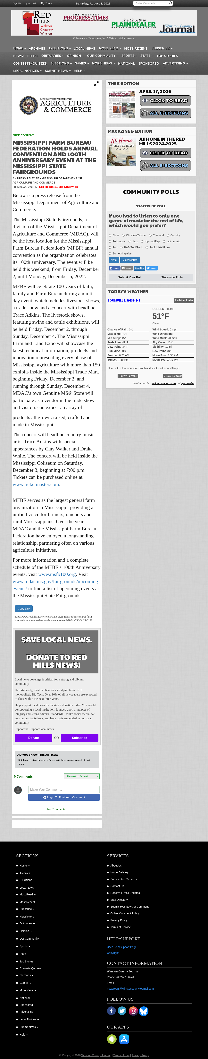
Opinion (74, 56)
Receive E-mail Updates (125, 892)
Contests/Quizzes (30, 63)
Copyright (113, 952)
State (145, 56)
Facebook (111, 1011)
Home (18, 48)
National (126, 63)
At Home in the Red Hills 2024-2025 (162, 141)
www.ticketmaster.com (36, 484)
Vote (114, 259)
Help (35, 3)
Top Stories (167, 56)
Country (173, 235)
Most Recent (136, 48)
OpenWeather (187, 383)
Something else (120, 253)
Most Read (108, 48)
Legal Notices (26, 71)
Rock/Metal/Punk (158, 247)
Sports (127, 56)
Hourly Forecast (127, 375)
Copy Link (24, 608)
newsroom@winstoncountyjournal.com (130, 988)
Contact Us (117, 886)
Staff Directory (119, 899)
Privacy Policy (119, 920)
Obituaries (51, 56)
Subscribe (161, 48)
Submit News (56, 71)
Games (80, 63)
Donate (33, 737)
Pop (113, 247)
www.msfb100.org (57, 574)
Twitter (122, 1011)
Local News (84, 48)
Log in (27, 3)
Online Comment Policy (125, 913)
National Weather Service (164, 383)
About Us (116, 865)
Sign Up (17, 3)
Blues (114, 235)
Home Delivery (120, 872)
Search (171, 3)
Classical (156, 235)
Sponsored (149, 63)
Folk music (117, 241)
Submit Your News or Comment (130, 906)
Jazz (133, 241)
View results (130, 259)
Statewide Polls (172, 277)
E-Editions (58, 48)
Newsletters (25, 56)
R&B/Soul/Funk (131, 247)
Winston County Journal (96, 1055)
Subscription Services (124, 879)
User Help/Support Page (122, 947)
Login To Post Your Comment (64, 797)
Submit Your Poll (129, 277)
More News (102, 63)
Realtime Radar (184, 300)
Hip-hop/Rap (150, 241)
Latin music (171, 241)
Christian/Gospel (134, 235)
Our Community (101, 56)
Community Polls (151, 191)
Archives (37, 48)
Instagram (133, 1011)
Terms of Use (121, 1055)
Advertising (174, 63)
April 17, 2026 (155, 91)
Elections (60, 63)
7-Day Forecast (173, 375)
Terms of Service (121, 927)
